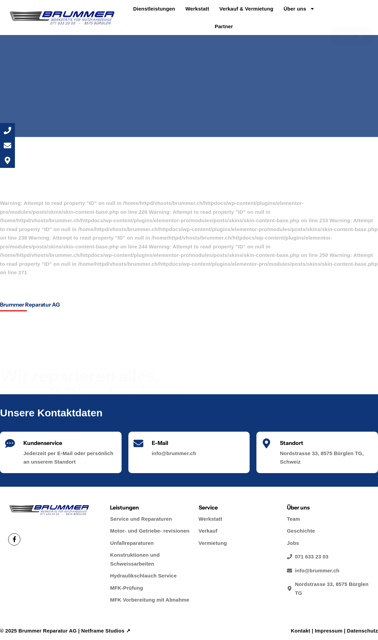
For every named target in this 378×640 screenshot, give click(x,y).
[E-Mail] (138, 443)
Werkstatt (197, 9)
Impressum (329, 631)
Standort (291, 442)
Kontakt (300, 631)
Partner (224, 26)
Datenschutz (362, 631)
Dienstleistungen (154, 9)
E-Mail (160, 442)
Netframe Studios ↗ (105, 631)
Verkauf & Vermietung (246, 9)
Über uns (299, 9)
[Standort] (266, 443)
